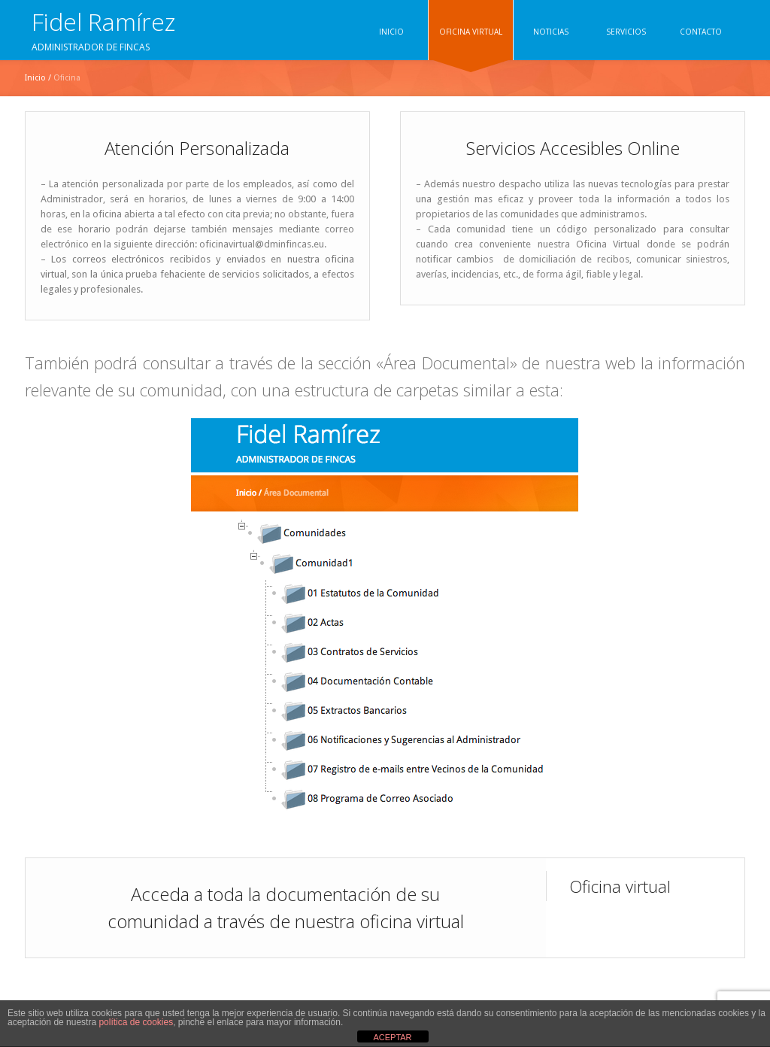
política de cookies (136, 1022)
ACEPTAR (392, 1037)
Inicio (35, 78)
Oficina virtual (620, 886)
